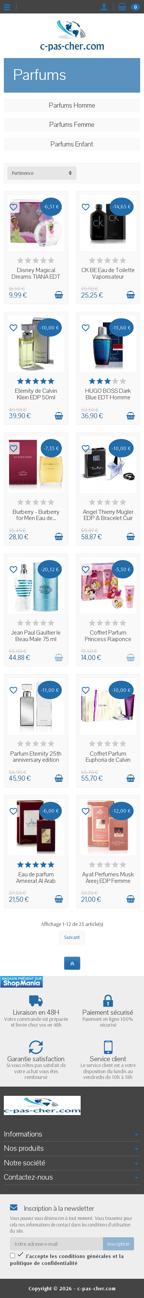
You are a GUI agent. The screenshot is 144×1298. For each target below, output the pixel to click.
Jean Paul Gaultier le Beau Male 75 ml (36, 635)
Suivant (72, 937)
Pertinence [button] (22, 173)
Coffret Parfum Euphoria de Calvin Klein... (108, 760)
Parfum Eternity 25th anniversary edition (35, 757)
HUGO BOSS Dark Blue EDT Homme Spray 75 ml (108, 397)
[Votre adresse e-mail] (56, 1243)
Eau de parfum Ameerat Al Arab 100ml (36, 880)
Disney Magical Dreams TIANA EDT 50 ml (36, 276)
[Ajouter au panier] (58, 295)
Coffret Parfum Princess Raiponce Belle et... (108, 639)
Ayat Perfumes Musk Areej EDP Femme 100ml (108, 880)
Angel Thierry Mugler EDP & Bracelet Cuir (108, 515)
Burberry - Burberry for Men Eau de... (36, 515)
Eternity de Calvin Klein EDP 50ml (36, 394)
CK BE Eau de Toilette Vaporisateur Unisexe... (108, 276)
